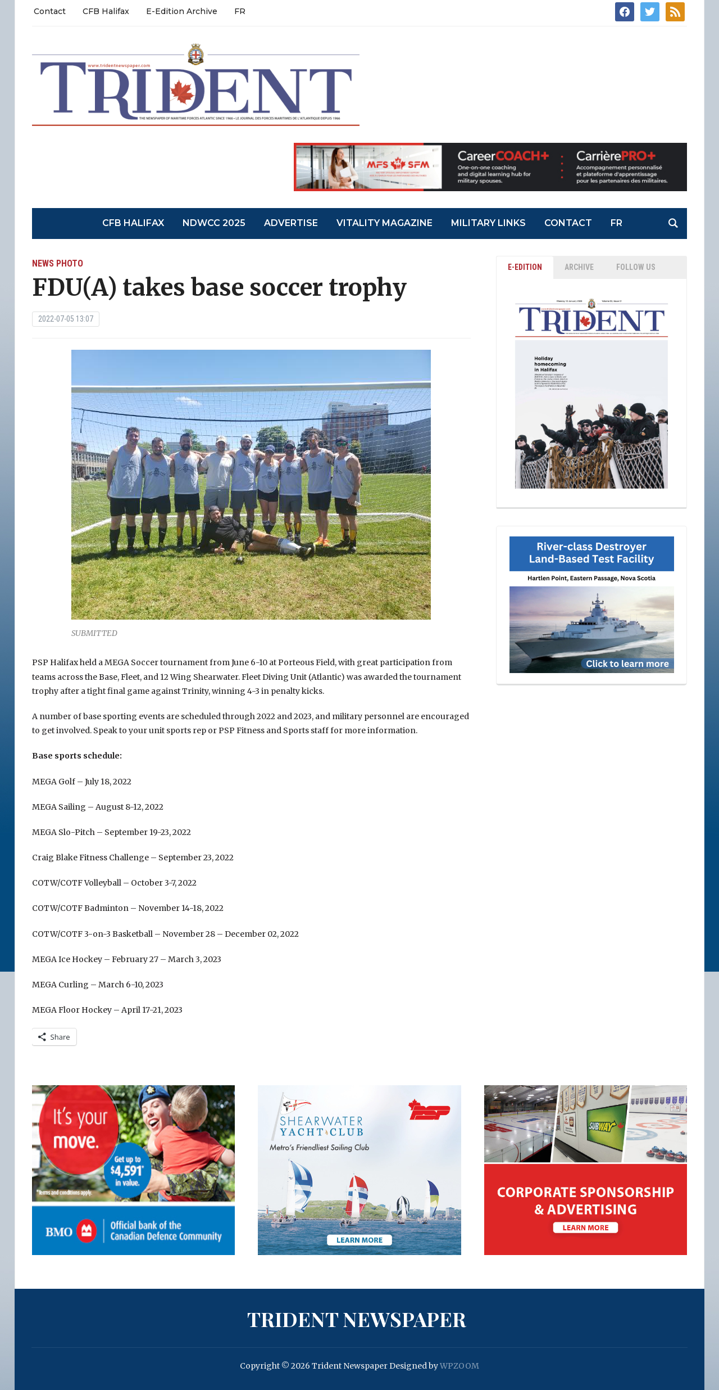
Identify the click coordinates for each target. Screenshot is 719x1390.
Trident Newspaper (356, 1318)
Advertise (291, 223)
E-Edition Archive (181, 11)
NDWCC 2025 (214, 223)
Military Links (488, 223)
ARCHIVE (579, 267)
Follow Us (636, 267)
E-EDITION (525, 267)
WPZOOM (459, 1366)
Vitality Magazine (384, 223)
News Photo (57, 263)
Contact (50, 11)
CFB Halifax (106, 11)
